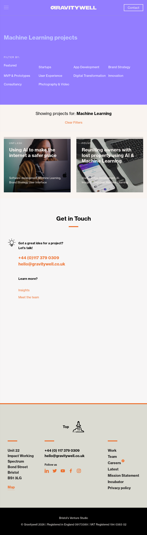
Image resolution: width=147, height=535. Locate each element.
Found (109, 164)
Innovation (115, 76)
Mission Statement (123, 475)
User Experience (50, 76)
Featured (10, 65)
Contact (133, 8)
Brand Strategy (119, 67)
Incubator (116, 482)
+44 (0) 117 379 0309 (62, 450)
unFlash (37, 164)
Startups (45, 67)
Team (112, 456)
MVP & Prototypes (17, 76)
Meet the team (28, 297)
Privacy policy (119, 488)
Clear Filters (73, 122)
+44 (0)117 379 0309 (38, 257)
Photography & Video (54, 84)
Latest (113, 469)
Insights (23, 290)
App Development (86, 67)
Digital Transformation (90, 76)
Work (112, 450)
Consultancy (13, 84)
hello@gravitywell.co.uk (41, 264)
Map (11, 487)
